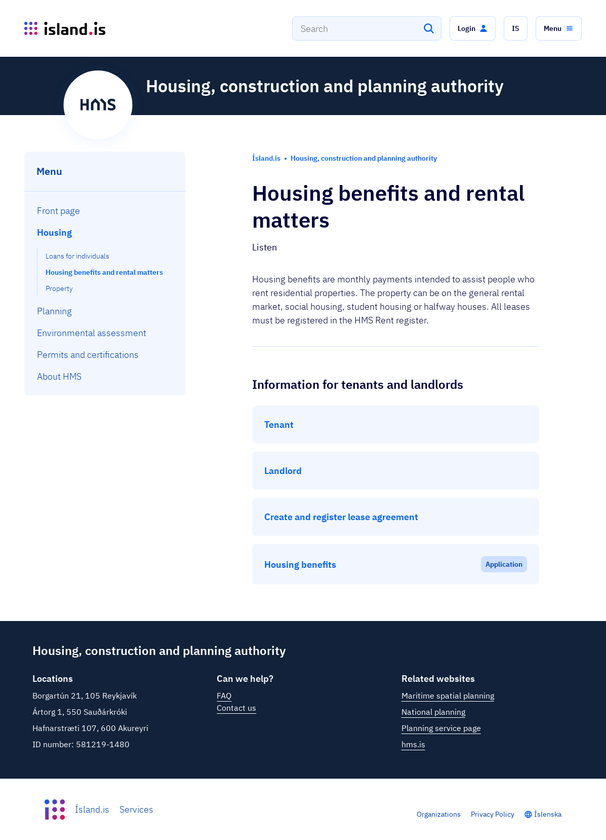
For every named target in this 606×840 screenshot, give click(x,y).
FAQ (224, 695)
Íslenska (547, 814)
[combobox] (366, 28)
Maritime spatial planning (447, 695)
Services (136, 809)
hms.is (413, 744)
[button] (473, 28)
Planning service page (441, 728)
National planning (433, 712)
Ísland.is (92, 809)
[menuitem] (105, 211)
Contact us (236, 708)
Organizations (439, 814)
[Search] (429, 28)
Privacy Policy (492, 814)
